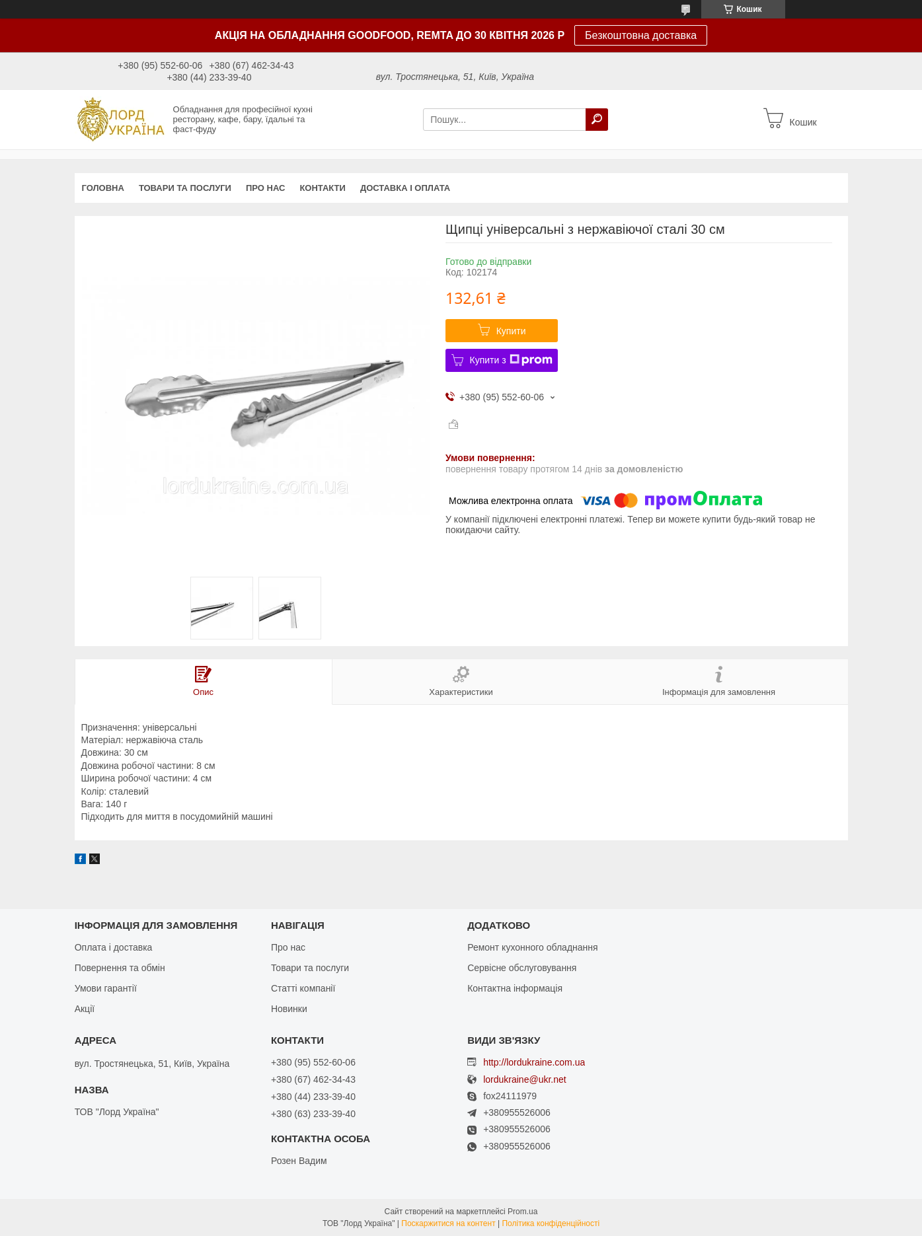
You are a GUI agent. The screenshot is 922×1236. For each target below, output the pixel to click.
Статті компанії (303, 988)
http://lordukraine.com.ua (534, 1062)
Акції (85, 1008)
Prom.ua (522, 1211)
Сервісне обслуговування (521, 968)
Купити (511, 331)
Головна (103, 188)
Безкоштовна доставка (641, 35)
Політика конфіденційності (550, 1223)
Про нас (265, 188)
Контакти (322, 188)
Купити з (511, 360)
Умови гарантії (106, 988)
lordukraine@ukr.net (524, 1080)
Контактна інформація (514, 988)
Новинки (289, 1008)
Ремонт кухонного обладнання (532, 947)
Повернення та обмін (120, 968)
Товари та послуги (185, 188)
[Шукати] (597, 119)
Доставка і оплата (405, 188)
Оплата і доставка (114, 947)
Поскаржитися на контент (448, 1223)
